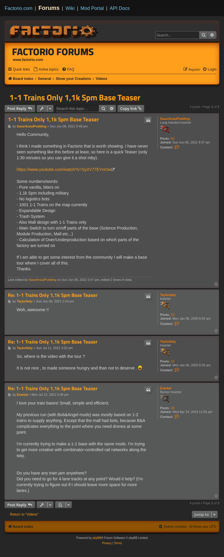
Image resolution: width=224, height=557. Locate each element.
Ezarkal (166, 388)
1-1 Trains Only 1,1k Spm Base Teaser (74, 97)
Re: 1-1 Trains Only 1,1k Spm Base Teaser (52, 295)
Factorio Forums (53, 51)
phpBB (96, 538)
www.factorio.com (28, 60)
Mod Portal (92, 8)
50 (172, 138)
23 (172, 314)
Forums (49, 8)
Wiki (70, 8)
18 (172, 408)
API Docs (120, 8)
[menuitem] (45, 69)
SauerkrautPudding (175, 118)
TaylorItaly (168, 295)
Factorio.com (18, 8)
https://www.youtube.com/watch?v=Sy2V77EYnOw (64, 169)
